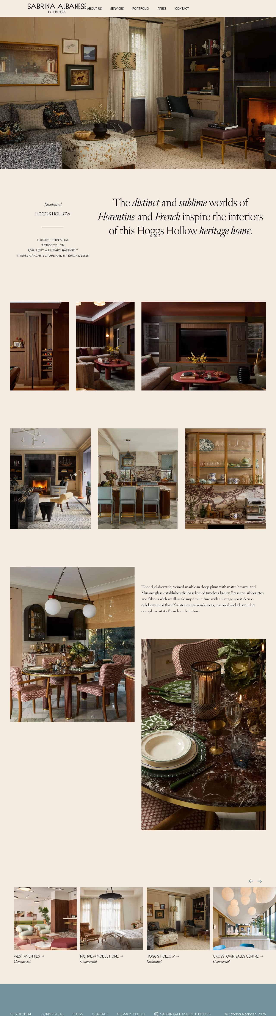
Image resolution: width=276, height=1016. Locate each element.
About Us (94, 9)
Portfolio (140, 9)
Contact (182, 9)
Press (162, 9)
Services (117, 9)
